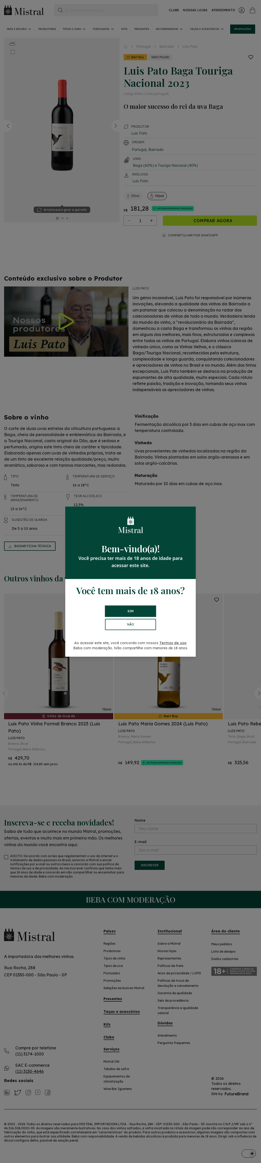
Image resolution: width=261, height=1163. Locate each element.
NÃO (130, 624)
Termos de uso (172, 643)
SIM (130, 611)
